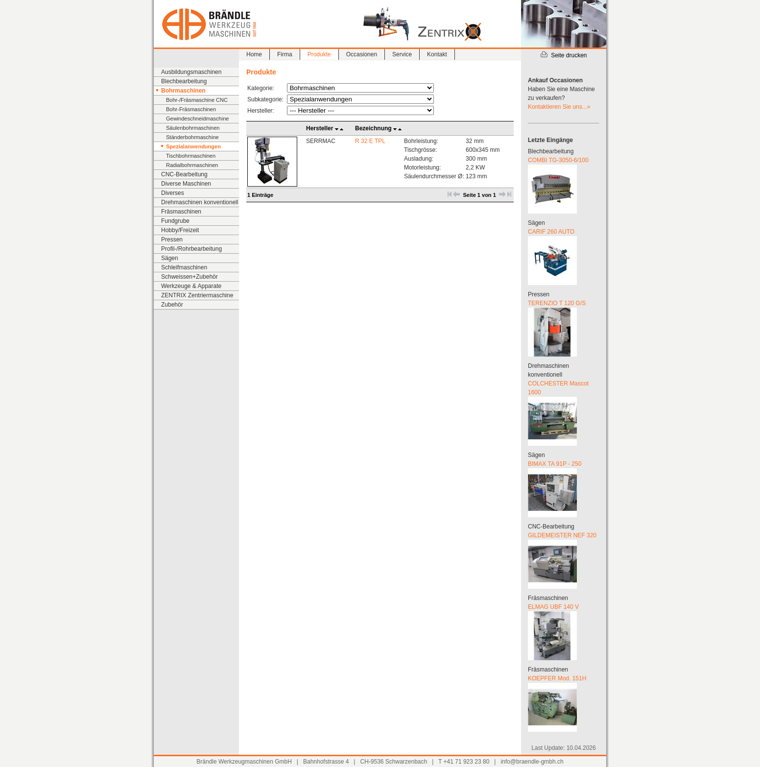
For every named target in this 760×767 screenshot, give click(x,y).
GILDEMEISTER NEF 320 (562, 535)
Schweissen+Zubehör (189, 276)
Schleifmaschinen (184, 267)
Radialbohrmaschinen (192, 165)
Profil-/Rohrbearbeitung (191, 248)
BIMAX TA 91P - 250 (554, 463)
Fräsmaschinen (181, 211)
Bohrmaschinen (183, 90)
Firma (284, 54)
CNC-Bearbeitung (184, 174)
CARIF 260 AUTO (551, 231)
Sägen (169, 258)
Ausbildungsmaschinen (191, 72)
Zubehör (172, 304)
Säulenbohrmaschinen (192, 128)
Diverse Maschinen (186, 183)
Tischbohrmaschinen (190, 156)
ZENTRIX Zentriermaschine (197, 295)
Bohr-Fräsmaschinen (191, 109)
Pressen (172, 239)
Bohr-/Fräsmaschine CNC (197, 100)
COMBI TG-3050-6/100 (558, 160)
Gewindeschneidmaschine (197, 118)
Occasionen (361, 54)
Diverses (172, 193)
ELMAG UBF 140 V (553, 606)
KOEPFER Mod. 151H (557, 678)
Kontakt (437, 54)
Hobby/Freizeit (180, 230)
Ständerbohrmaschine (192, 137)
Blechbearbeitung (184, 81)
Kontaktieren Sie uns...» (559, 106)
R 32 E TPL (370, 141)
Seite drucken (563, 55)
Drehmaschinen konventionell (199, 202)
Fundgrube (175, 220)
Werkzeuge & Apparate (191, 286)
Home (254, 54)
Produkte (319, 54)
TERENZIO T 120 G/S (557, 303)
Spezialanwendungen (193, 146)
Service (402, 54)
